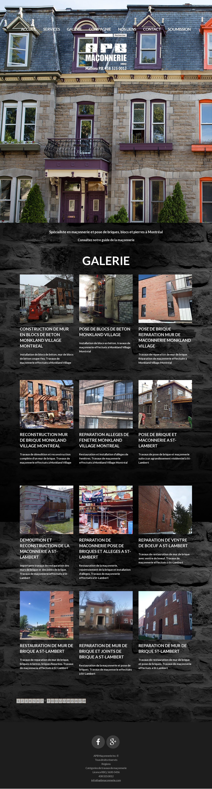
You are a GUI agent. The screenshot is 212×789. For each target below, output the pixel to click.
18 (83, 700)
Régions (106, 764)
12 (60, 700)
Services (51, 29)
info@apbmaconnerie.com (106, 780)
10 (52, 700)
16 (76, 700)
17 (80, 700)
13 (64, 700)
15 (72, 700)
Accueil (29, 29)
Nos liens (127, 29)
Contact (152, 29)
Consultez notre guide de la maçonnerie (106, 240)
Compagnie (100, 29)
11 (56, 700)
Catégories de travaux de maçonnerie (106, 768)
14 (68, 700)
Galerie (74, 29)
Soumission (179, 29)
